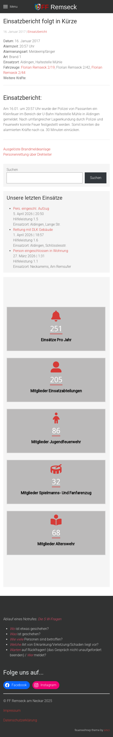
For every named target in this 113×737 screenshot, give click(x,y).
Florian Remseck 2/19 (38, 67)
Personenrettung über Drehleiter (27, 154)
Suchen (12, 170)
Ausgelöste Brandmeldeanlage (26, 149)
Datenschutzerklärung (20, 720)
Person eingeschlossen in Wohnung (40, 251)
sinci (107, 730)
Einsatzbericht (37, 31)
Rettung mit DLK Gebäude (33, 230)
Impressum (12, 710)
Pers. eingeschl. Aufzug (31, 208)
